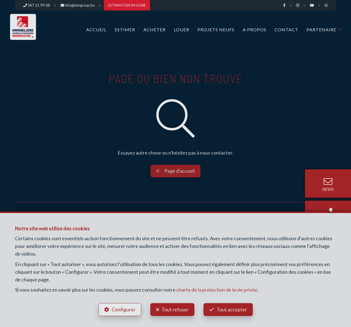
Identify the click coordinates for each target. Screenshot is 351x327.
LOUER (181, 29)
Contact (286, 29)
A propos (254, 29)
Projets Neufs (215, 29)
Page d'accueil (175, 171)
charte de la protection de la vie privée (216, 290)
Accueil (96, 29)
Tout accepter (232, 309)
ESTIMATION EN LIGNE (127, 5)
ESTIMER (125, 29)
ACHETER (154, 29)
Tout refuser (175, 309)
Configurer (123, 309)
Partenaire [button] (321, 29)
